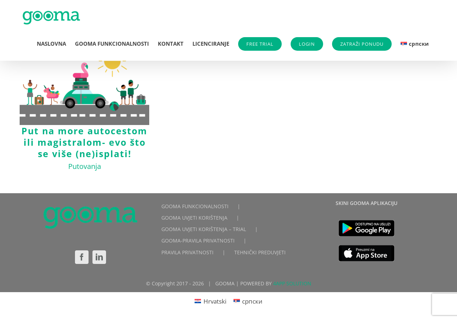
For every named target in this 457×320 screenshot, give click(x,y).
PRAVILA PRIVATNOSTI (187, 252)
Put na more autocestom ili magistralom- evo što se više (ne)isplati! (84, 142)
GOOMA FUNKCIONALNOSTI (194, 206)
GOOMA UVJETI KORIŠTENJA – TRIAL (203, 229)
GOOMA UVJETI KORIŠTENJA (194, 217)
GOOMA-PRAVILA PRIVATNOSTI (198, 240)
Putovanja (84, 166)
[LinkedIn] (99, 257)
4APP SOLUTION (292, 283)
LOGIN (307, 44)
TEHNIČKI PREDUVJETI (260, 252)
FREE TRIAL (259, 44)
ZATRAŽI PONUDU (361, 44)
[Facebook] (82, 257)
